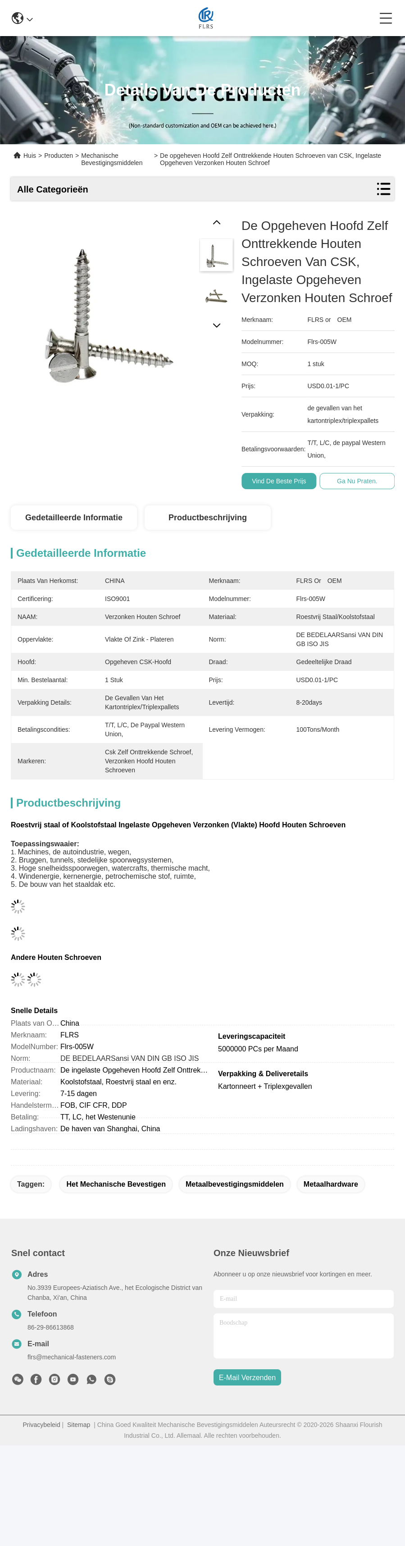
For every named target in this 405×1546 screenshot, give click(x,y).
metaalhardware (331, 1184)
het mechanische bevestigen (116, 1184)
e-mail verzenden (247, 1377)
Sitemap (78, 1424)
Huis (29, 155)
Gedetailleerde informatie (74, 517)
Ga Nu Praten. (367, 481)
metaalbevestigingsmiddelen (235, 1184)
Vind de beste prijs (289, 481)
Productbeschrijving (207, 517)
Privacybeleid (41, 1424)
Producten (58, 155)
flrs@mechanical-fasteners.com (71, 1357)
